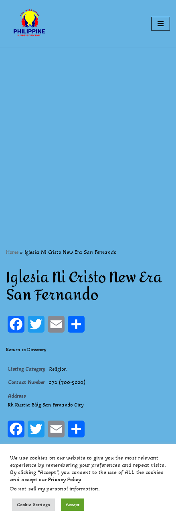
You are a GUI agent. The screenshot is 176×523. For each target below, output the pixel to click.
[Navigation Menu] (160, 24)
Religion (58, 369)
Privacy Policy (64, 479)
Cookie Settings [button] (33, 504)
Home (12, 252)
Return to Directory (26, 349)
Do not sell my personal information (54, 488)
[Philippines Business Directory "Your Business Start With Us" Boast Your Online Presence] (30, 24)
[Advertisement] (88, 135)
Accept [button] (72, 504)
